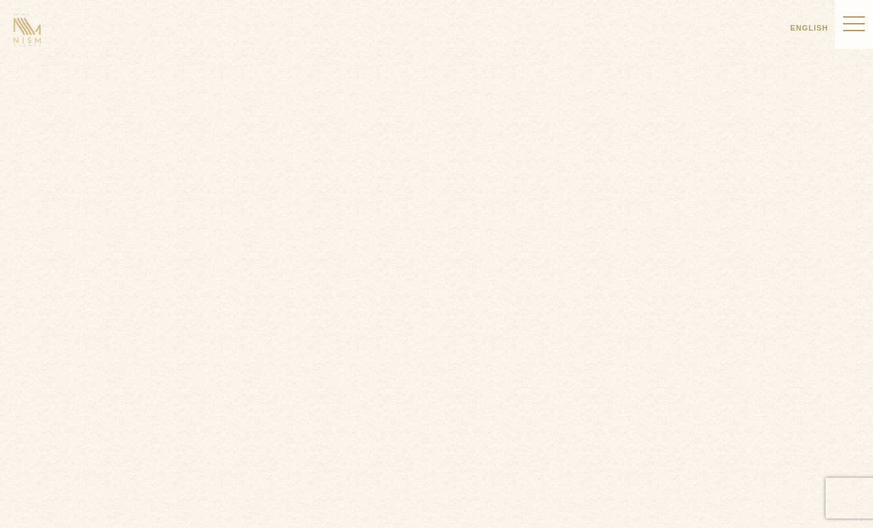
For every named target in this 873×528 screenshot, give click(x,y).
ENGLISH (809, 28)
